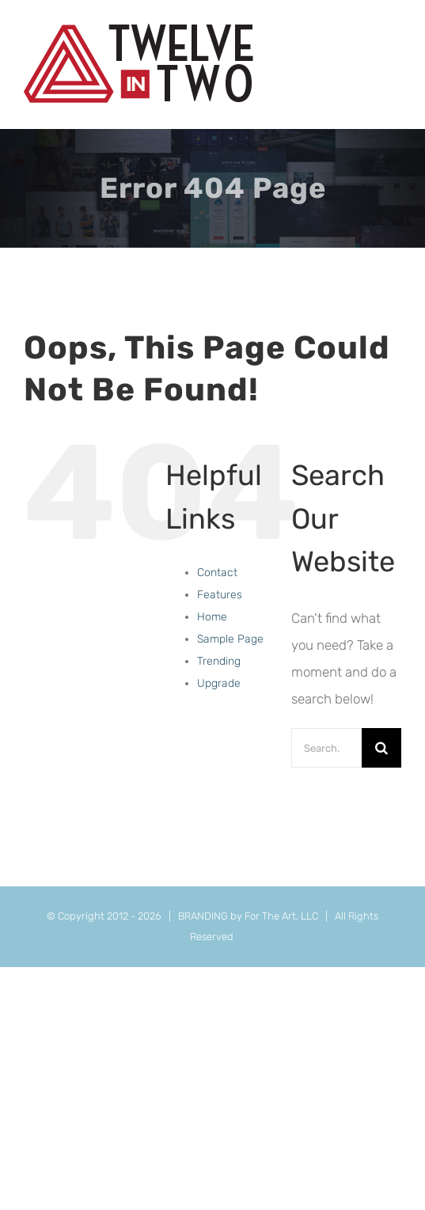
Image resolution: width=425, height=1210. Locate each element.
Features (219, 594)
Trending (219, 661)
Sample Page (230, 639)
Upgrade (219, 683)
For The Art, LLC (281, 916)
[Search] (381, 748)
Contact (217, 572)
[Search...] (326, 748)
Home (212, 617)
